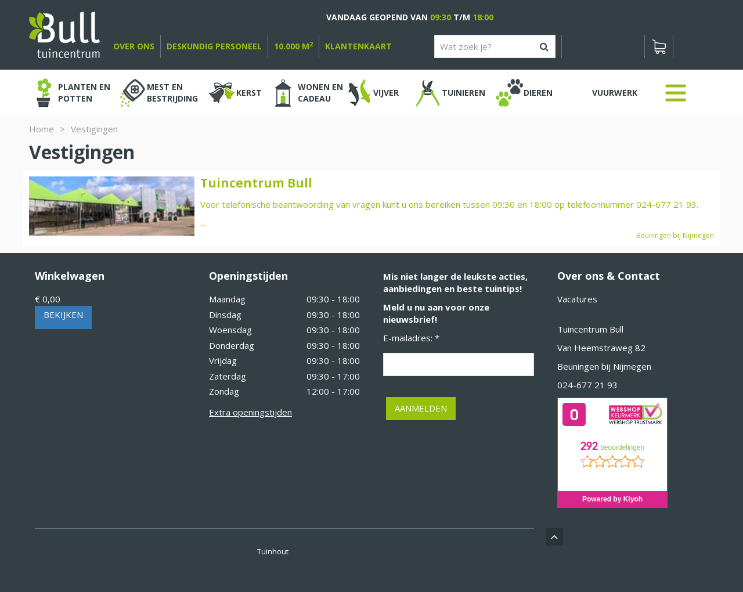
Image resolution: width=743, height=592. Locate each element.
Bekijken (63, 314)
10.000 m (293, 46)
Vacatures (577, 299)
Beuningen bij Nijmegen (604, 366)
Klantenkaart (358, 46)
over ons (133, 46)
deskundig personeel (214, 46)
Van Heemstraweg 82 (601, 347)
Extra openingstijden (250, 412)
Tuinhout (272, 551)
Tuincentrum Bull (590, 329)
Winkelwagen (69, 276)
